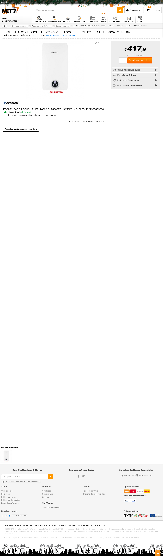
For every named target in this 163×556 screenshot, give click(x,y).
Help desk (5, 494)
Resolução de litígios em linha (78, 525)
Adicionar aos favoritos (95, 121)
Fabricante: (7, 35)
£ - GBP (15, 516)
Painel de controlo (90, 491)
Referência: (26, 35)
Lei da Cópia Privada (10, 503)
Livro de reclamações (98, 525)
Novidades (46, 491)
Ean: (43, 35)
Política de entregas (9, 497)
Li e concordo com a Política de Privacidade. (22, 482)
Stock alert (76, 121)
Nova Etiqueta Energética (127, 85)
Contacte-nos (7, 491)
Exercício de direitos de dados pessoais (52, 525)
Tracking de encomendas (94, 494)
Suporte (4, 2)
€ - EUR (5, 516)
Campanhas (47, 494)
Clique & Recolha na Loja (126, 70)
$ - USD (23, 516)
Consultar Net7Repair (51, 507)
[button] (10, 19)
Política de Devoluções (125, 80)
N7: (61, 35)
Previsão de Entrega (124, 75)
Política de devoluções (10, 500)
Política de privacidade (28, 525)
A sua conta (135, 10)
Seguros (45, 497)
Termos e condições (11, 525)
